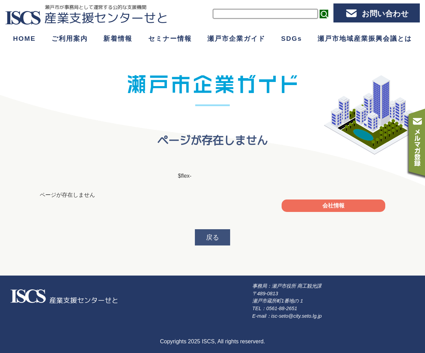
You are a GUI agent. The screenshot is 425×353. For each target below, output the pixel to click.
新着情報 (117, 38)
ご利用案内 (69, 38)
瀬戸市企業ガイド (236, 38)
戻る (212, 237)
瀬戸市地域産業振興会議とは (365, 38)
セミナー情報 (170, 38)
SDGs (291, 38)
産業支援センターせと (106, 18)
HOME (24, 38)
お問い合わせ (385, 13)
